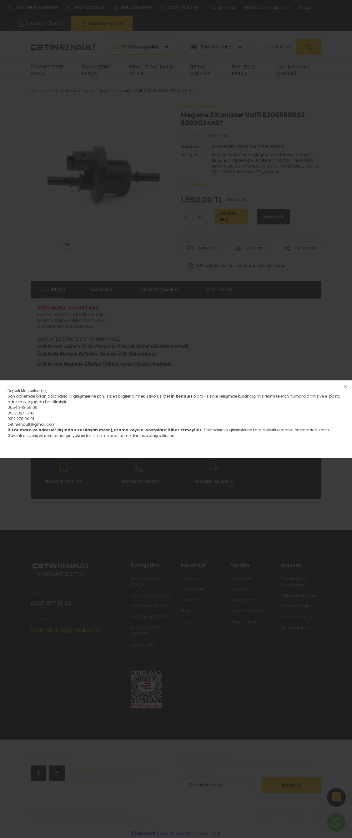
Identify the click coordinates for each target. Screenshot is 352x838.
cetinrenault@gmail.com (32, 424)
